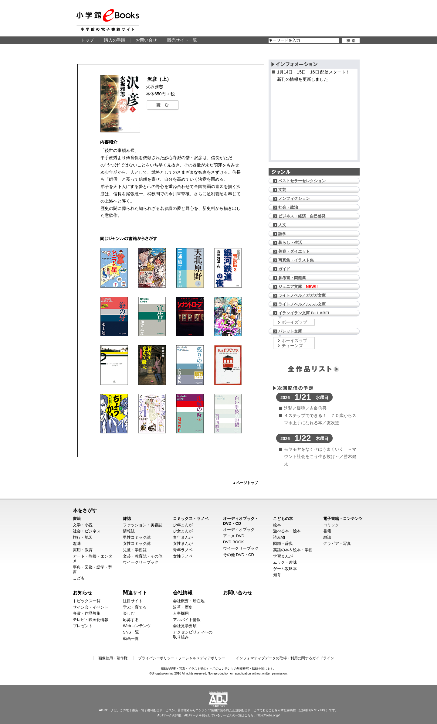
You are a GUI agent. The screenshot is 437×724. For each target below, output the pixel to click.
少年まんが (183, 525)
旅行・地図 (83, 537)
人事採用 (181, 613)
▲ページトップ (245, 483)
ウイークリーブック (140, 562)
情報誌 (129, 531)
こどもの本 (283, 518)
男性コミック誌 (137, 537)
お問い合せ (146, 40)
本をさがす (85, 510)
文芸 (282, 189)
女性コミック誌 (137, 543)
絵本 (277, 525)
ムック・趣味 (285, 562)
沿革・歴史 (183, 607)
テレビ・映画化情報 (90, 619)
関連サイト (135, 592)
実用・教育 (83, 550)
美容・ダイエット (294, 251)
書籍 (77, 518)
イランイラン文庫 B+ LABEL (304, 313)
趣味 (77, 543)
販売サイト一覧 (182, 40)
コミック (331, 525)
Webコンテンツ (137, 625)
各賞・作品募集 (86, 613)
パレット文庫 (290, 331)
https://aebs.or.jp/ (267, 715)
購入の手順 (114, 40)
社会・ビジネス (86, 531)
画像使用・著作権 (112, 658)
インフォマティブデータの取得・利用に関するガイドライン (285, 658)
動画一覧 (131, 638)
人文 (282, 225)
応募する (131, 619)
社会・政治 (288, 207)
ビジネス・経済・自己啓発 (302, 216)
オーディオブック (239, 529)
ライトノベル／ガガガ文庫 (302, 295)
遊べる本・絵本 (287, 531)
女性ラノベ (183, 556)
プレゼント (83, 625)
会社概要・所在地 (189, 601)
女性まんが (183, 543)
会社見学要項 (185, 625)
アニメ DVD (233, 536)
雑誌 (127, 518)
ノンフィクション (294, 198)
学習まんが (283, 556)
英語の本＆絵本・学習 (293, 550)
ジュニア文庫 (298, 286)
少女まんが (183, 531)
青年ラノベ (183, 550)
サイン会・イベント (90, 607)
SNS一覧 (131, 632)
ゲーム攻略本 (285, 568)
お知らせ (82, 592)
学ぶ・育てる (135, 607)
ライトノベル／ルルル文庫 (302, 304)
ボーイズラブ (294, 322)
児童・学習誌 (135, 550)
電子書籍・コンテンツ (343, 518)
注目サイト (133, 601)
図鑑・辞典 (283, 543)
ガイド (284, 269)
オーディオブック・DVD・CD (241, 521)
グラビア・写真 (337, 543)
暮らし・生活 (290, 242)
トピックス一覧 (86, 601)
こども (79, 578)
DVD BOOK (233, 542)
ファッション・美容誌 (142, 525)
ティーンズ (292, 345)
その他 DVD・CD (238, 554)
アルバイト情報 (187, 619)
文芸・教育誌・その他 (142, 556)
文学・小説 (83, 525)
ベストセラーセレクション (302, 181)
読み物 (279, 537)
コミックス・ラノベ (190, 518)
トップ (87, 40)
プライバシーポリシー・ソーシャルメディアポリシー (181, 658)
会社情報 (182, 592)
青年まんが (183, 537)
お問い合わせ (237, 592)
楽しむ (129, 613)
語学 (282, 233)
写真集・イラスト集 (296, 260)
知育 (277, 574)
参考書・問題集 (292, 277)
